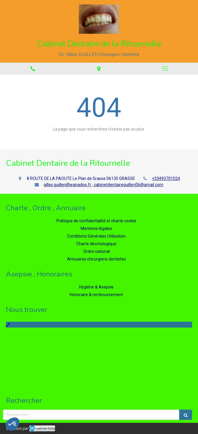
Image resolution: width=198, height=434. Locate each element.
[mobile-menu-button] (165, 68)
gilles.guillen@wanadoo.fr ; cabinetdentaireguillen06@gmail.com (103, 184)
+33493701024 (166, 178)
